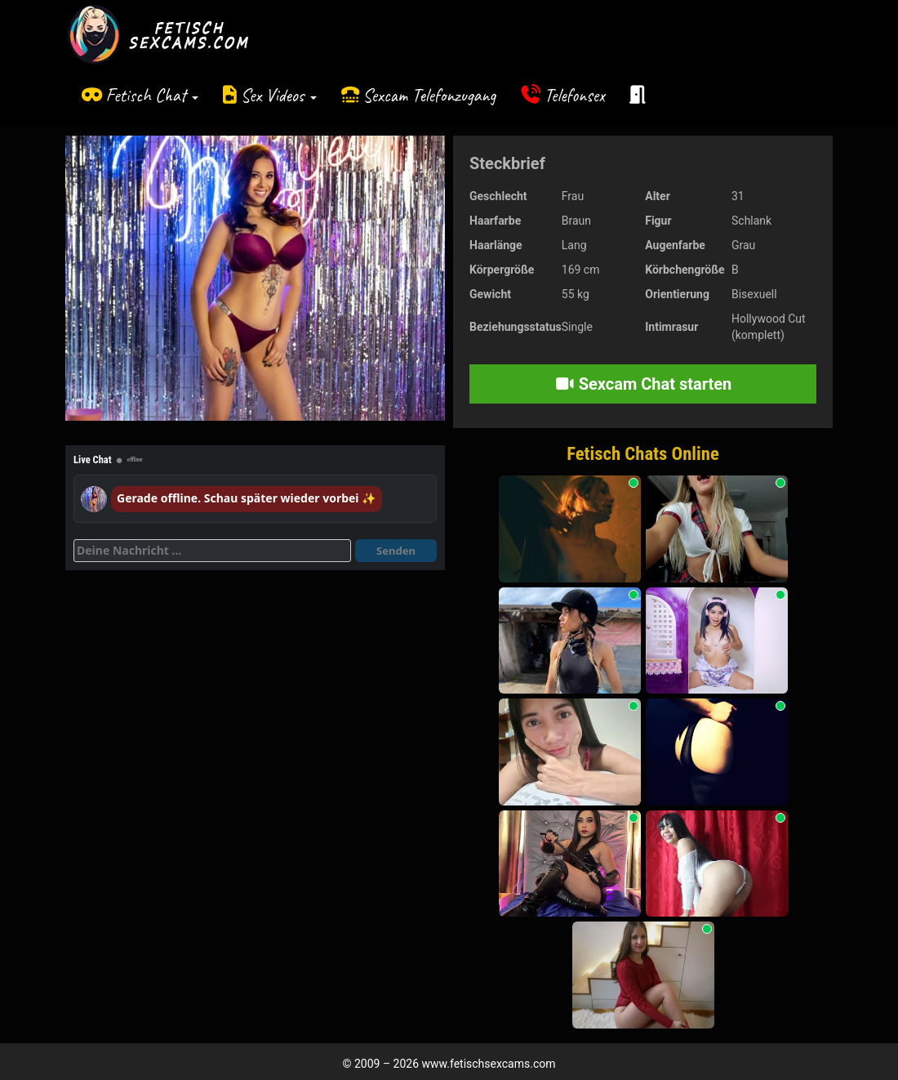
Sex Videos (279, 95)
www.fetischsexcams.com (489, 1063)
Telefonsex (575, 95)
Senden (396, 550)
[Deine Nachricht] (212, 550)
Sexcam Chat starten (643, 384)
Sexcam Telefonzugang (429, 95)
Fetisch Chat (151, 95)
